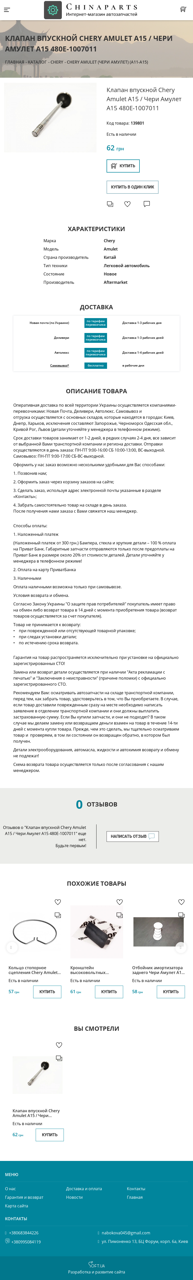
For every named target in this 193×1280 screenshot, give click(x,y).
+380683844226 (23, 1233)
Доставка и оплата (84, 1188)
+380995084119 (26, 1242)
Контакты (136, 1188)
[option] (50, 117)
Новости (74, 1197)
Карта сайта (16, 1206)
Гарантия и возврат (24, 1197)
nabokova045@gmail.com (126, 1233)
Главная (14, 62)
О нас (10, 1188)
